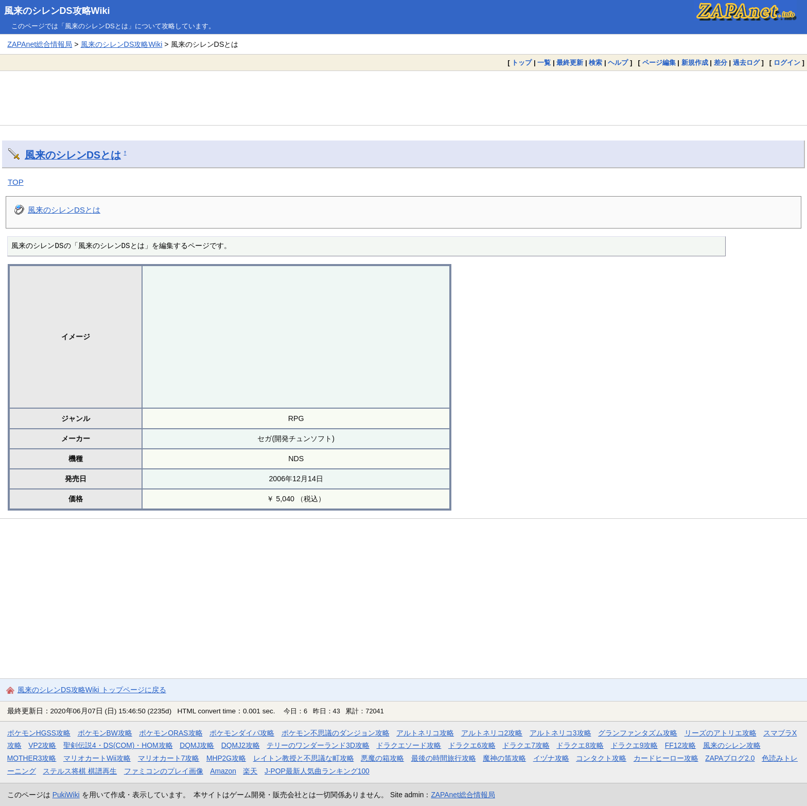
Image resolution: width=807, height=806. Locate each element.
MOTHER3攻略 (32, 758)
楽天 (250, 771)
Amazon (223, 771)
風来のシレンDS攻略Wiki (57, 11)
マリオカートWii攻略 (97, 758)
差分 (720, 62)
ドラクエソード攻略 (408, 745)
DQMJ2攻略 (240, 745)
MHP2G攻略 (226, 758)
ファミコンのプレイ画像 (163, 771)
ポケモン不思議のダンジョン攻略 (336, 733)
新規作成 (694, 62)
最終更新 (569, 62)
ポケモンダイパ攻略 (241, 733)
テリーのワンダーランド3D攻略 (318, 745)
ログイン (787, 62)
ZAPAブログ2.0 (730, 758)
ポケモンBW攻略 (105, 733)
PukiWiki (66, 795)
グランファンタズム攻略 (637, 733)
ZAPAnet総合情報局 (39, 44)
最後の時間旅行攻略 (443, 758)
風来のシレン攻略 (732, 745)
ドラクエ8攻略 (580, 745)
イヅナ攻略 (551, 758)
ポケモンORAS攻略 (170, 733)
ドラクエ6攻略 (472, 745)
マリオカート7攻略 (169, 758)
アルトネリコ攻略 (425, 733)
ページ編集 (659, 62)
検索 (595, 62)
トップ (522, 62)
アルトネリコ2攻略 (492, 733)
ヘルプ (618, 62)
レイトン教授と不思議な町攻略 (303, 758)
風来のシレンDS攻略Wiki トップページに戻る (91, 690)
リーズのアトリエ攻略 (721, 733)
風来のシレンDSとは (73, 155)
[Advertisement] (403, 98)
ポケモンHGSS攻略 (39, 733)
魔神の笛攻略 (504, 758)
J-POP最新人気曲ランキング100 (317, 771)
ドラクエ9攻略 (634, 745)
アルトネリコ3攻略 (560, 733)
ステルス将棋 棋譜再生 (80, 771)
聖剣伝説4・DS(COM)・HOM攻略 (118, 745)
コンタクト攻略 (601, 758)
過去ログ (746, 62)
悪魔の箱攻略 (382, 758)
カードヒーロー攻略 (666, 758)
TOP (16, 182)
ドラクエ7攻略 (526, 745)
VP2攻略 (42, 745)
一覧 (544, 62)
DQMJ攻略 (197, 745)
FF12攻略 (680, 745)
